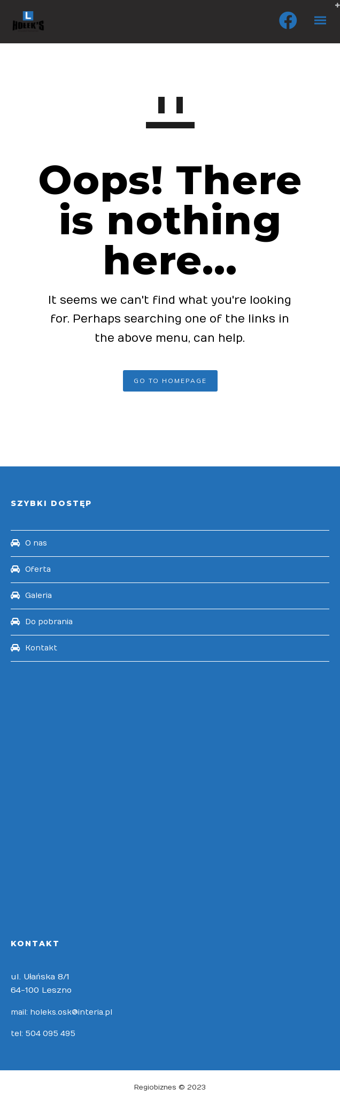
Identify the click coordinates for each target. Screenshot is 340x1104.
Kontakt (41, 648)
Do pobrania (49, 621)
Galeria (38, 595)
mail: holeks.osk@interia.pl (61, 1012)
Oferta (38, 569)
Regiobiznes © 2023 (170, 1087)
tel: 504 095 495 (43, 1033)
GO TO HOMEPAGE (170, 381)
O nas (36, 543)
